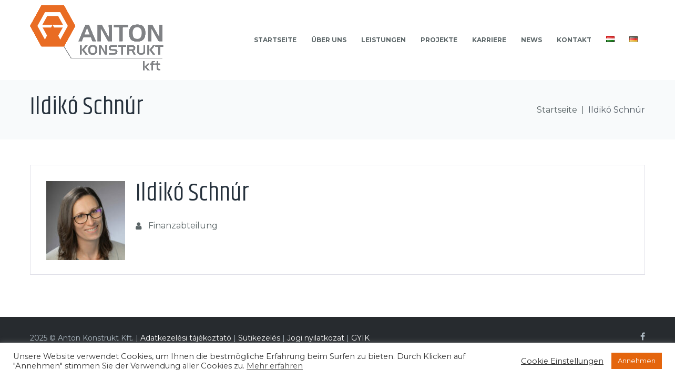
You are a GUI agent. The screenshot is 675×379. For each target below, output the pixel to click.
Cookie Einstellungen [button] (562, 361)
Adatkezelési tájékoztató (185, 338)
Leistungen (383, 40)
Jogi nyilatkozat (316, 338)
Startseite (275, 40)
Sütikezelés (259, 338)
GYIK (360, 338)
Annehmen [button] (637, 360)
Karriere (489, 40)
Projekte (439, 40)
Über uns (328, 40)
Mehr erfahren (275, 366)
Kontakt (574, 40)
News (531, 40)
